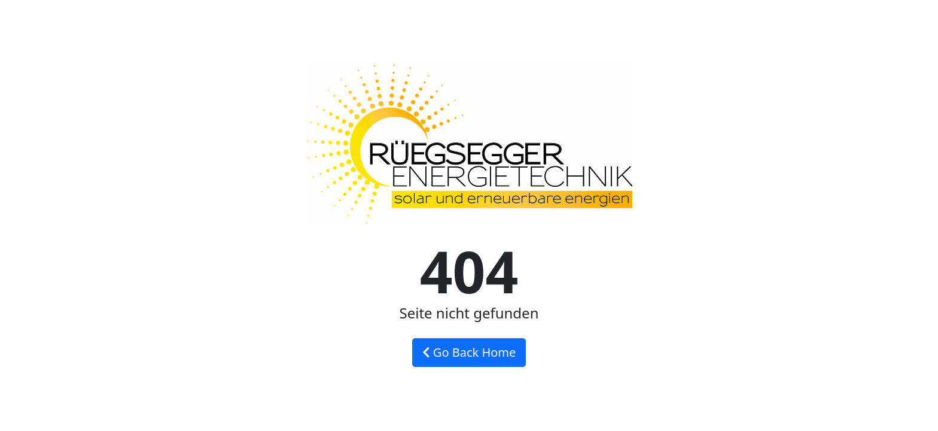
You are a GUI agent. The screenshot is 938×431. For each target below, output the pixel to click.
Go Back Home (469, 352)
